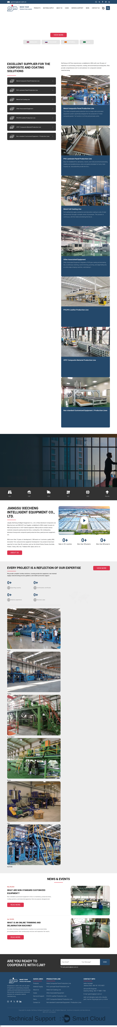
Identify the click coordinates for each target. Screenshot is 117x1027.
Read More (16, 905)
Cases (67, 8)
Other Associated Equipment (74, 259)
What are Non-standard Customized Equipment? (27, 892)
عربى (86, 42)
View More (58, 35)
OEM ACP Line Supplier (49, 1012)
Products (37, 8)
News (87, 8)
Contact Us (96, 8)
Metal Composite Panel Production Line (78, 108)
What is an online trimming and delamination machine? (24, 924)
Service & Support (77, 8)
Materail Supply (48, 8)
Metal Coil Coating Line (72, 209)
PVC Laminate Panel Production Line (77, 159)
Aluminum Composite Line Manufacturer (78, 1010)
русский (50, 42)
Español (69, 42)
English (32, 42)
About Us (59, 8)
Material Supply (38, 987)
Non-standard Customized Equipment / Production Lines (85, 410)
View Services (17, 474)
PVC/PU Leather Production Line (75, 310)
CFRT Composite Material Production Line (79, 360)
